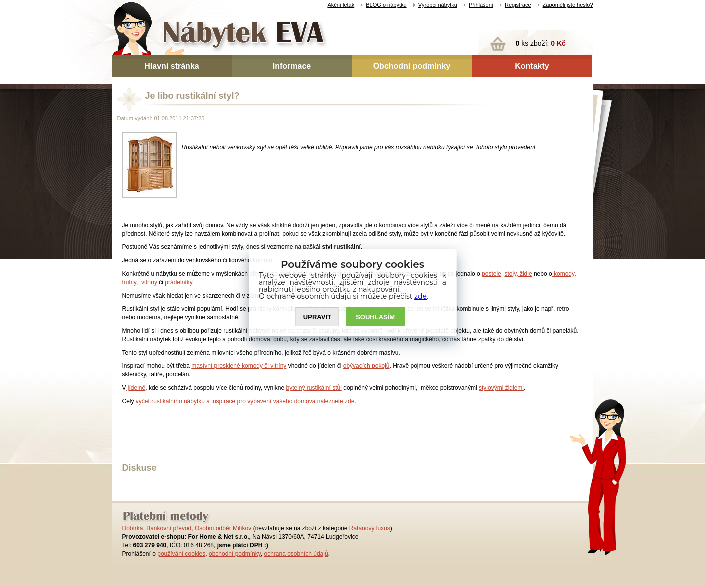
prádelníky (178, 282)
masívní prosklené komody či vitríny (238, 366)
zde (420, 296)
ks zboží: (541, 44)
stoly (510, 274)
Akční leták (340, 5)
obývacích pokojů (366, 366)
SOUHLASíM (375, 317)
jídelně (136, 388)
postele (491, 274)
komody (563, 274)
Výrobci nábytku (437, 5)
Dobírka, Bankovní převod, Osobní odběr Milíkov (187, 528)
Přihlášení (481, 5)
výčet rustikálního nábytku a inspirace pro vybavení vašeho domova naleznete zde (245, 401)
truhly (129, 282)
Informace (292, 66)
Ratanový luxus (369, 528)
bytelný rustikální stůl (313, 388)
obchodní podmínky (235, 554)
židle (525, 274)
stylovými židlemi (501, 388)
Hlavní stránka (171, 66)
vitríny (148, 282)
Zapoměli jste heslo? (568, 5)
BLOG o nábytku (386, 5)
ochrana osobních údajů (296, 554)
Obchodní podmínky (412, 66)
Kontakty (532, 66)
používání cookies (181, 554)
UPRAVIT (317, 317)
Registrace (518, 5)
